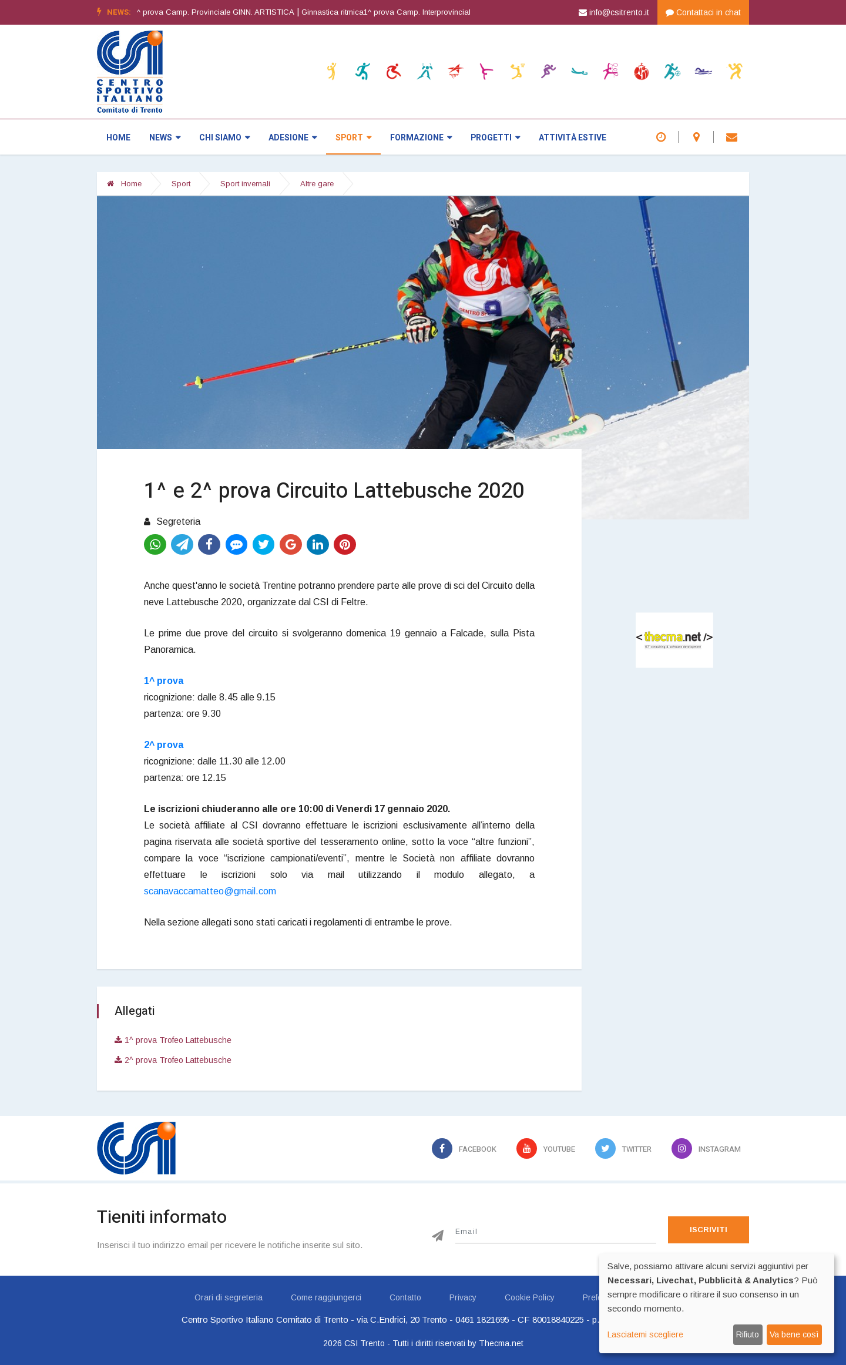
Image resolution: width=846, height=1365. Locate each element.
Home (118, 138)
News (164, 138)
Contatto (405, 1297)
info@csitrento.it (614, 12)
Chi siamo (224, 138)
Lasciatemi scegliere (645, 1334)
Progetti (495, 138)
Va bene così (794, 1334)
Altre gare (317, 183)
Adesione (292, 138)
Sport (353, 138)
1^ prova (163, 681)
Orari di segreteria (228, 1297)
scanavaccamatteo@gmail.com (210, 891)
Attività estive (572, 138)
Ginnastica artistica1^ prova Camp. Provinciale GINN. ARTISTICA (199, 12)
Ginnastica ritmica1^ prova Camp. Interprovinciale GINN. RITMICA (434, 12)
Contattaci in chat (703, 12)
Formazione (421, 138)
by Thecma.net (495, 1343)
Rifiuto (747, 1334)
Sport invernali (245, 183)
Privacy (462, 1297)
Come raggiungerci (326, 1297)
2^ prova (163, 745)
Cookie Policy (530, 1297)
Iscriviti (708, 1229)
